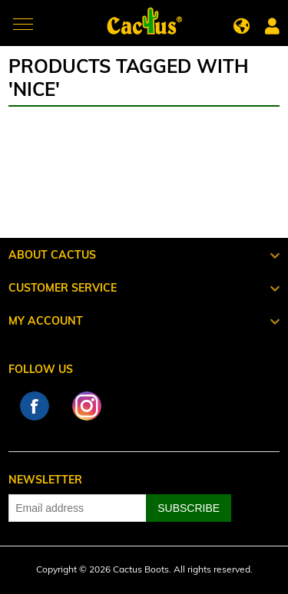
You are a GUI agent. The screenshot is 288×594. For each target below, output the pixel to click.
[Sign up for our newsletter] (77, 508)
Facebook (34, 406)
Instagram (86, 406)
